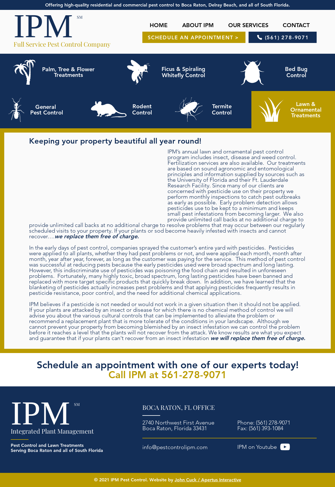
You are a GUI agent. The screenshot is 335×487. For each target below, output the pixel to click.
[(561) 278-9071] (283, 37)
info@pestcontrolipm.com (175, 447)
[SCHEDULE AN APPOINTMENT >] (193, 37)
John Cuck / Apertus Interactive (208, 479)
